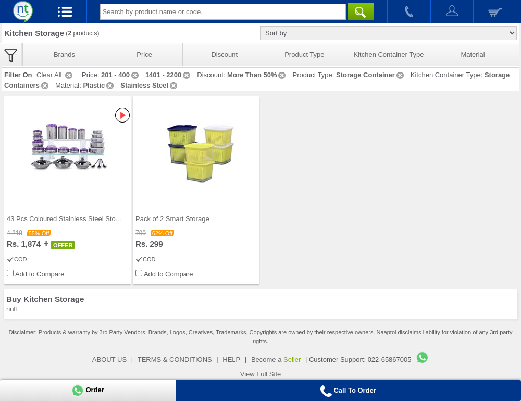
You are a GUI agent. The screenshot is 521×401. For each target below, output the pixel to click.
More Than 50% (257, 75)
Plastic (99, 85)
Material (473, 54)
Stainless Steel (149, 85)
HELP (231, 359)
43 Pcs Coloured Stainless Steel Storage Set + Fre (83, 219)
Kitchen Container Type (389, 54)
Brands (64, 54)
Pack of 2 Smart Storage (172, 219)
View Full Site (260, 374)
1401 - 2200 (168, 75)
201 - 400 (120, 75)
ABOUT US (109, 359)
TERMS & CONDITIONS (175, 359)
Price (144, 54)
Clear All (55, 75)
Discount (224, 54)
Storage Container (370, 75)
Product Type (304, 54)
